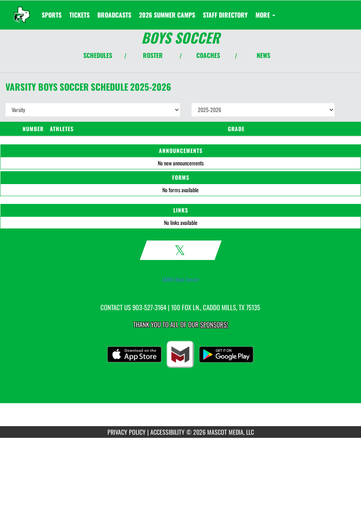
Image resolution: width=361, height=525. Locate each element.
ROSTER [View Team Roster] (153, 55)
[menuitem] (79, 14)
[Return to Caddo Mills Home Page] (22, 10)
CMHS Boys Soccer (180, 279)
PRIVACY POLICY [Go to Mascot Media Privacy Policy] (126, 432)
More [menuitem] (265, 14)
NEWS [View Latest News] (263, 55)
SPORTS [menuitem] (52, 14)
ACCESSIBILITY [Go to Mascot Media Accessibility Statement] (167, 432)
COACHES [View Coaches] (208, 55)
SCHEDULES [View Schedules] (97, 55)
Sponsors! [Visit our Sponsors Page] (214, 324)
